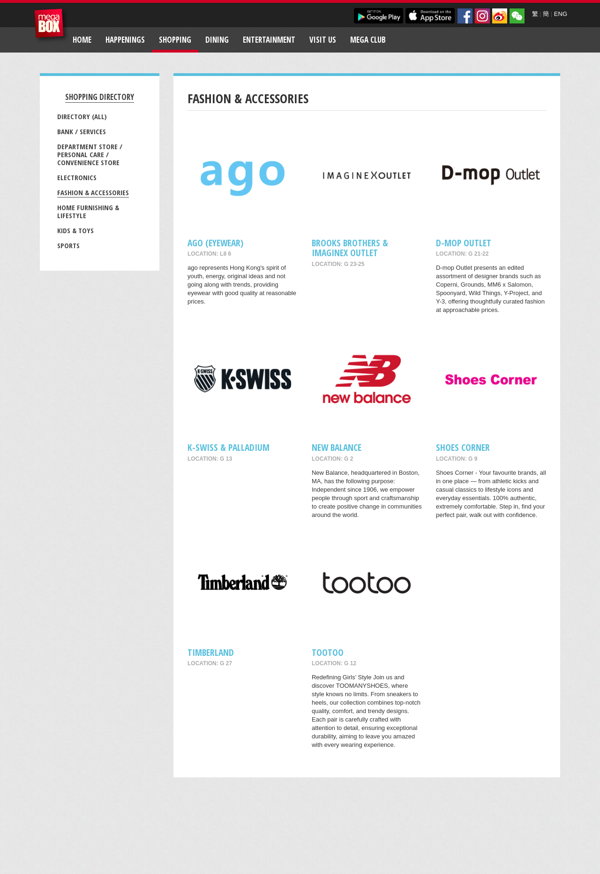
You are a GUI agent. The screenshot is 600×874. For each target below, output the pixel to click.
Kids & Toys (75, 230)
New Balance (336, 447)
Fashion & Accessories (93, 192)
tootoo (328, 652)
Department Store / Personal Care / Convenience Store (89, 154)
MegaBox (51, 25)
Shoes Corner (463, 447)
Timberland (211, 652)
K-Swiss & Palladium (229, 447)
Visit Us (322, 39)
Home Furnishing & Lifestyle (88, 211)
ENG (560, 13)
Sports (68, 245)
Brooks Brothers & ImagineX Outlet (350, 247)
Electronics (77, 177)
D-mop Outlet (463, 242)
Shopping (175, 39)
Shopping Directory (99, 96)
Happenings (125, 39)
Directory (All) (82, 116)
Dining (217, 39)
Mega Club (368, 39)
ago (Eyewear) (215, 242)
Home (82, 39)
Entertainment (269, 39)
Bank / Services (81, 131)
